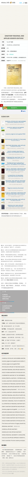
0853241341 (10, 426)
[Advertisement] (14, 19)
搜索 (26, 3)
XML (10, 473)
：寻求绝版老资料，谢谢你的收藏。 (12, 329)
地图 (12, 473)
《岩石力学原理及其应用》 (19, 456)
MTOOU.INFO (16, 471)
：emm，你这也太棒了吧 (8, 331)
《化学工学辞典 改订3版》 (14, 453)
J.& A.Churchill (13, 409)
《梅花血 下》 (9, 456)
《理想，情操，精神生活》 (8, 458)
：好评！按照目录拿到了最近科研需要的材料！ (14, 323)
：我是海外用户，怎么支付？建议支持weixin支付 (14, 346)
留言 (20, 3)
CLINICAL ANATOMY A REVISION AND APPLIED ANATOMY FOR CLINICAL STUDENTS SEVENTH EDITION (15, 194)
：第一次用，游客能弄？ (8, 343)
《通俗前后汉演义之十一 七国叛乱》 (13, 451)
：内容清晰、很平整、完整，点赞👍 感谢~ (12, 348)
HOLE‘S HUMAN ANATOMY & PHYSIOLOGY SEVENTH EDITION (15, 152)
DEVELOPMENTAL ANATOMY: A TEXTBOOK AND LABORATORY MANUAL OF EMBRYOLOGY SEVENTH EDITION (15, 164)
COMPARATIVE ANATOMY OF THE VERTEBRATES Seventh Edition (15, 158)
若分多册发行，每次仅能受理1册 (18, 60)
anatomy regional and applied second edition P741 (15, 128)
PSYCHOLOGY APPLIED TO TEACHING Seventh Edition (15, 140)
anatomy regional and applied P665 (15, 134)
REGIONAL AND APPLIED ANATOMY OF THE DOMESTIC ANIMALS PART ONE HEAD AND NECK (15, 182)
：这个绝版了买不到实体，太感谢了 (11, 340)
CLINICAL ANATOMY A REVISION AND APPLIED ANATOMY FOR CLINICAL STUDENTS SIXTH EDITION (15, 170)
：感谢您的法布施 (6, 320)
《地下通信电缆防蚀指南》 (8, 449)
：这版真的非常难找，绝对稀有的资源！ (12, 334)
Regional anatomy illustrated (15, 188)
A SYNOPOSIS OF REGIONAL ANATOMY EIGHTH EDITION (15, 176)
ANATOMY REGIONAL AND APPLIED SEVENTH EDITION (15, 146)
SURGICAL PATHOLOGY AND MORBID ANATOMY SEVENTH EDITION (15, 122)
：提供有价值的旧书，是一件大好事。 (11, 326)
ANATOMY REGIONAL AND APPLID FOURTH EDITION (15, 200)
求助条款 (11, 54)
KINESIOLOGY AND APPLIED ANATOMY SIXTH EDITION (15, 206)
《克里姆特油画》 (18, 449)
